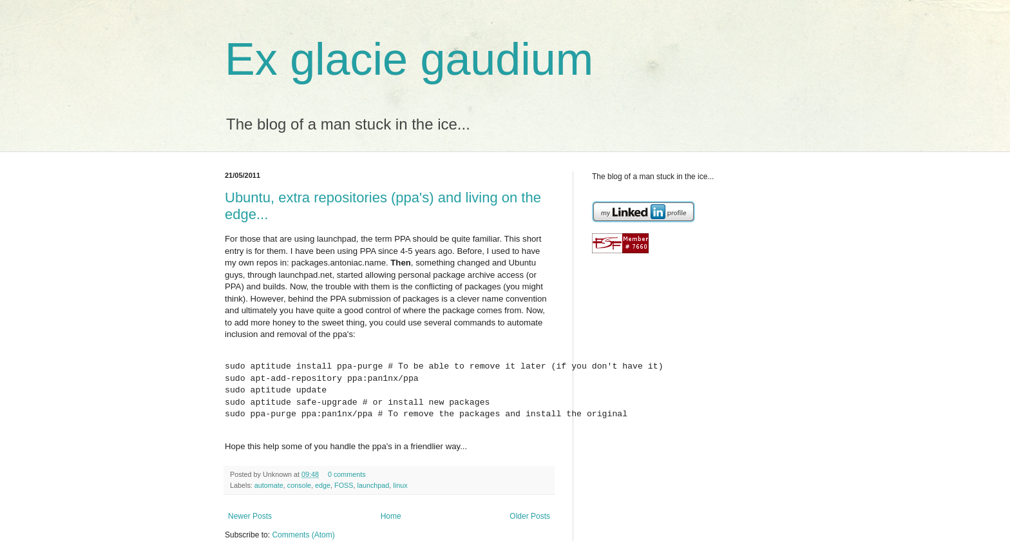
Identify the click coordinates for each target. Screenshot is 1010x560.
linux (400, 485)
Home (391, 516)
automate (268, 485)
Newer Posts (250, 516)
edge (322, 485)
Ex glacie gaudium (409, 59)
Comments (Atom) (303, 534)
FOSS (343, 485)
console (299, 485)
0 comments (347, 474)
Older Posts (530, 516)
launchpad (373, 485)
